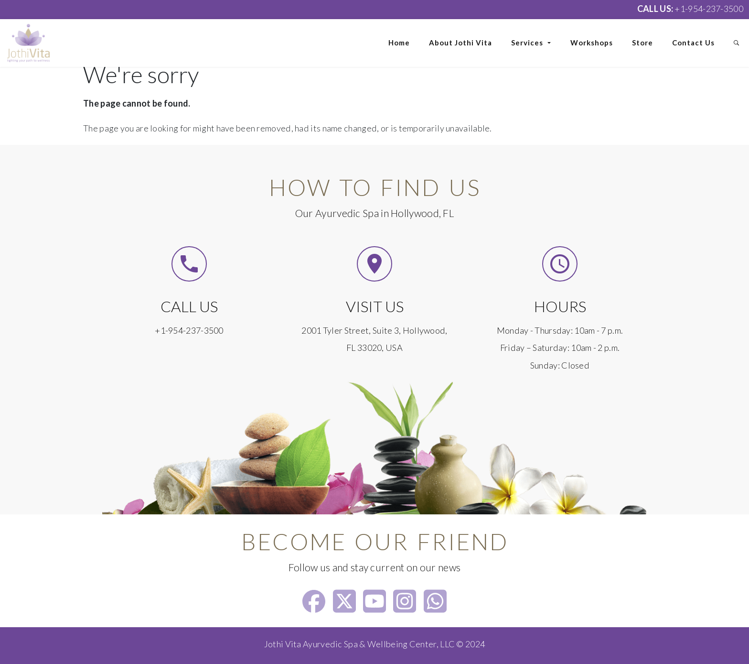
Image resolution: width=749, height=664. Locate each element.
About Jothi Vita (460, 42)
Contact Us (693, 42)
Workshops (591, 42)
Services (531, 42)
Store (642, 42)
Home (399, 42)
